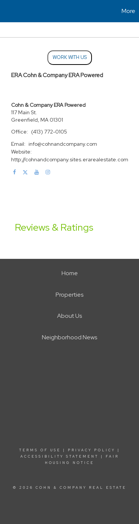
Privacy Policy (91, 450)
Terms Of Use (40, 450)
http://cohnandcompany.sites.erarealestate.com (69, 159)
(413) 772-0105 (49, 131)
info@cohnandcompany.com (63, 144)
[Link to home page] (6, 11)
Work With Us (70, 57)
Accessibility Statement (59, 456)
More (128, 11)
